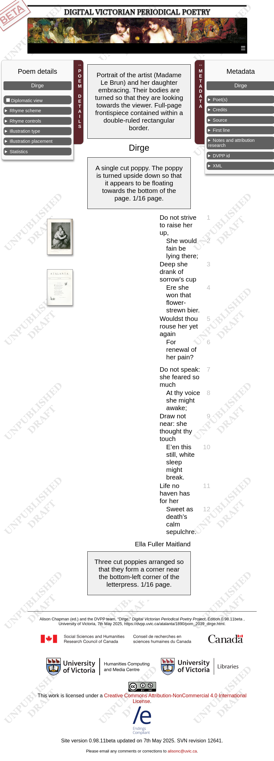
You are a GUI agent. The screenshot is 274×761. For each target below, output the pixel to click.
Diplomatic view (27, 100)
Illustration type (24, 131)
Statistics (18, 151)
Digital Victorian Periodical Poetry (137, 12)
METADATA (200, 89)
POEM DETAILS (79, 99)
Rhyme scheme (25, 110)
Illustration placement (30, 141)
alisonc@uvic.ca (182, 751)
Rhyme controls (25, 121)
